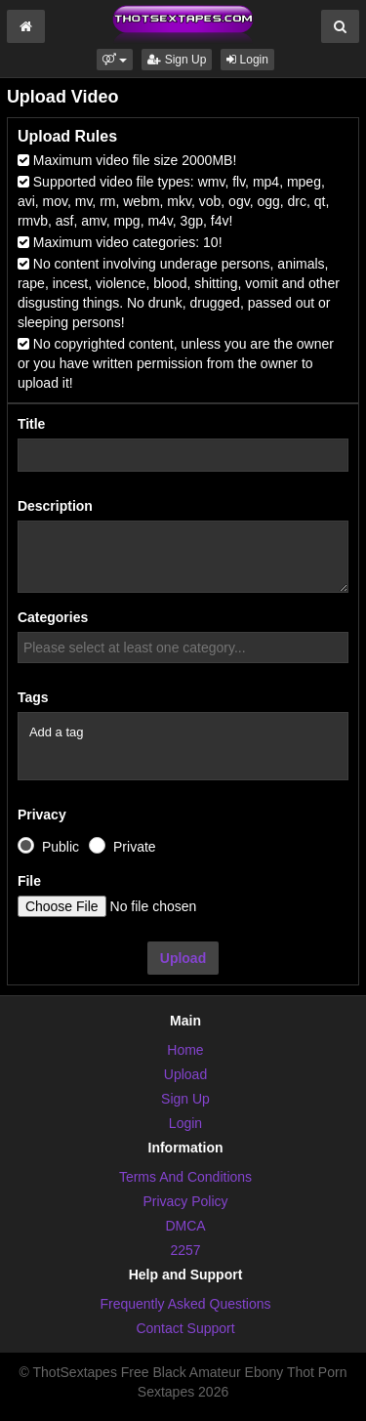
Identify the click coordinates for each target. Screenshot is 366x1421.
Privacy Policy (184, 1201)
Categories (53, 617)
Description (55, 506)
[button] (115, 59)
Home (185, 1050)
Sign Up (176, 59)
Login (247, 59)
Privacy (42, 814)
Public (60, 847)
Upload (183, 958)
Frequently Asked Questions (185, 1304)
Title (32, 424)
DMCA (185, 1225)
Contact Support (185, 1328)
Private (134, 847)
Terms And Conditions (185, 1177)
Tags (33, 697)
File (29, 881)
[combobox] (183, 647)
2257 (185, 1250)
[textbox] (187, 647)
